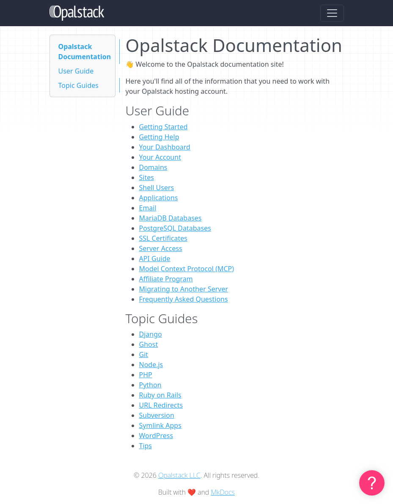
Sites (146, 177)
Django (150, 334)
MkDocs (223, 492)
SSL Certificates (163, 238)
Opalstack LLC (179, 475)
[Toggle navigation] (332, 13)
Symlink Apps (160, 425)
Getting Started (163, 126)
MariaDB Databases (170, 218)
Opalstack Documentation (84, 51)
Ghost (148, 344)
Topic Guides (78, 85)
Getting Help (159, 137)
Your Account (160, 157)
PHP (145, 374)
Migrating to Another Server (183, 289)
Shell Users (156, 187)
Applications (158, 197)
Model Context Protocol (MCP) (186, 268)
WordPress (156, 435)
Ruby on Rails (160, 395)
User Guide (76, 71)
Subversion (156, 415)
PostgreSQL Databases (175, 228)
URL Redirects (161, 405)
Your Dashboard (164, 147)
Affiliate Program (166, 278)
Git (143, 354)
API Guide (154, 258)
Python (150, 385)
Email (148, 207)
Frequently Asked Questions (183, 299)
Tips (145, 445)
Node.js (151, 364)
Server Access (160, 248)
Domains (153, 167)
